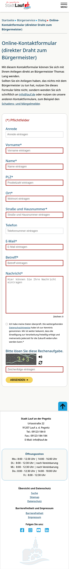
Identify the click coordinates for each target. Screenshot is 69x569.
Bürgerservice (25, 20)
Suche (34, 493)
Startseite (8, 20)
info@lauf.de (27, 94)
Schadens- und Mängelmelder (21, 103)
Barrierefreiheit (34, 513)
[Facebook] (22, 530)
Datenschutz (34, 501)
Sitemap (34, 497)
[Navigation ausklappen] (64, 5)
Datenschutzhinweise (20, 327)
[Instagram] (30, 530)
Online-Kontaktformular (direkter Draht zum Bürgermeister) (30, 24)
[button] (40, 357)
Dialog (41, 20)
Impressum (34, 517)
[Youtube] (38, 530)
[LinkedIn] (47, 530)
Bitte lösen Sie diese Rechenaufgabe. (34, 351)
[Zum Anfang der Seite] (62, 406)
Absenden (19, 379)
